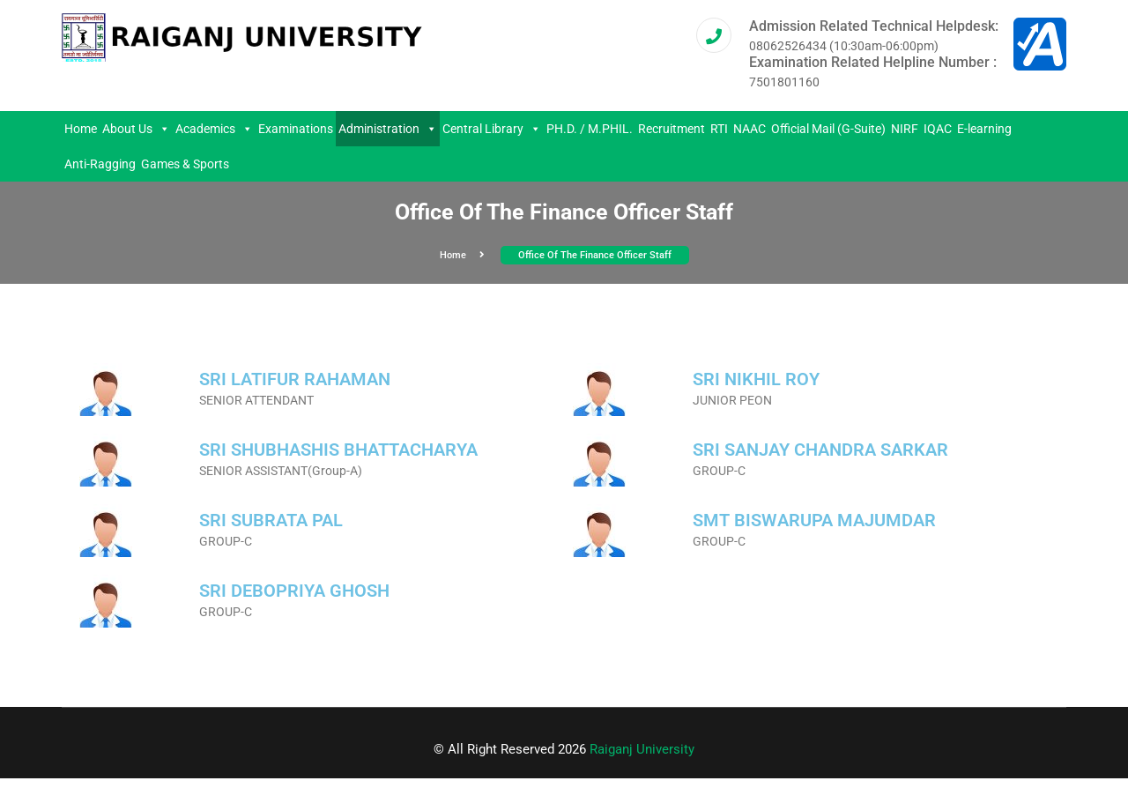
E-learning (984, 129)
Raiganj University (642, 749)
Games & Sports (185, 164)
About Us (136, 128)
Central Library (491, 128)
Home (80, 129)
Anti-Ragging (100, 164)
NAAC (749, 129)
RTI (719, 129)
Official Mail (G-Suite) (828, 129)
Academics (214, 128)
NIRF (904, 129)
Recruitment (671, 129)
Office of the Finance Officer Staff (595, 255)
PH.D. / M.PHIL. (589, 129)
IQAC (938, 129)
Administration (387, 128)
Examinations (295, 129)
